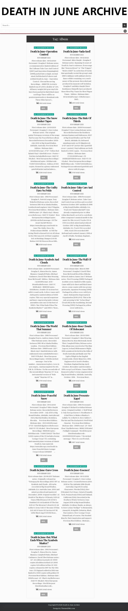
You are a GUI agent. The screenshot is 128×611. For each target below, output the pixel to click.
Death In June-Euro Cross (44, 470)
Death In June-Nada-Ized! (76, 51)
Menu (7, 31)
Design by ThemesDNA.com (64, 608)
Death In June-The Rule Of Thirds (76, 119)
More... (44, 108)
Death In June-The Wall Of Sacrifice (77, 261)
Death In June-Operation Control (43, 53)
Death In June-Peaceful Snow (43, 397)
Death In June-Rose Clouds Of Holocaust (77, 327)
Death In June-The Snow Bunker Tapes (44, 119)
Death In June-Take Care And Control (76, 189)
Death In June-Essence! (76, 470)
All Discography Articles (43, 48)
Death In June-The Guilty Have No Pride (44, 189)
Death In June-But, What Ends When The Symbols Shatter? (44, 540)
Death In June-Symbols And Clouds (44, 261)
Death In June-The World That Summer (44, 327)
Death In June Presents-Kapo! (77, 397)
